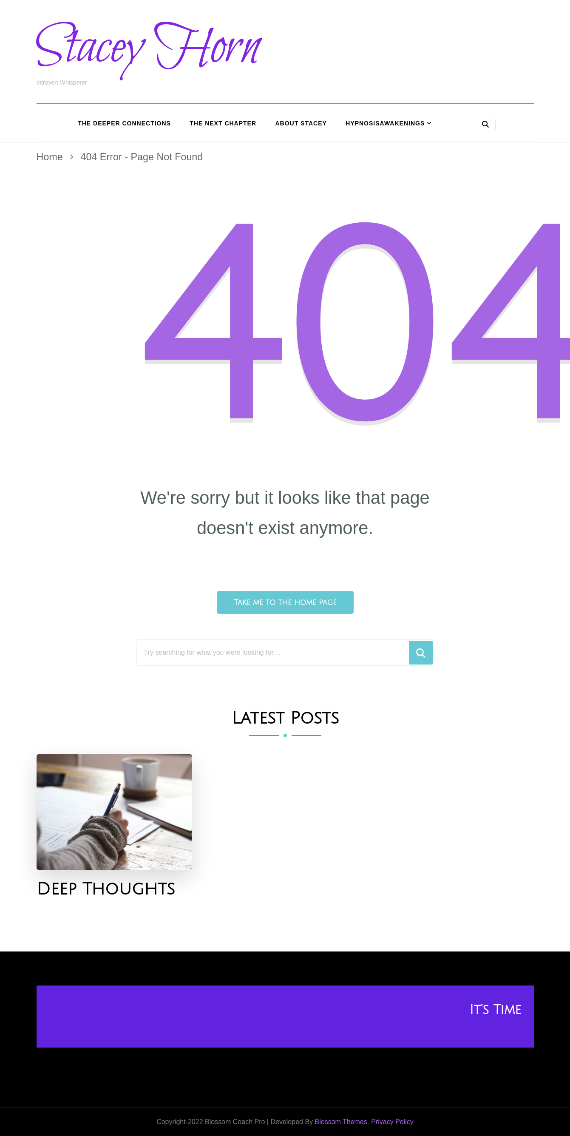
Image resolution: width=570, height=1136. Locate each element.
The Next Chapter (223, 123)
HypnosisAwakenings (385, 123)
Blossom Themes (341, 1121)
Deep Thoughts (106, 889)
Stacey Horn (148, 48)
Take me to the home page (285, 602)
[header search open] (485, 124)
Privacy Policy (392, 1121)
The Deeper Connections (124, 123)
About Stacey (300, 123)
